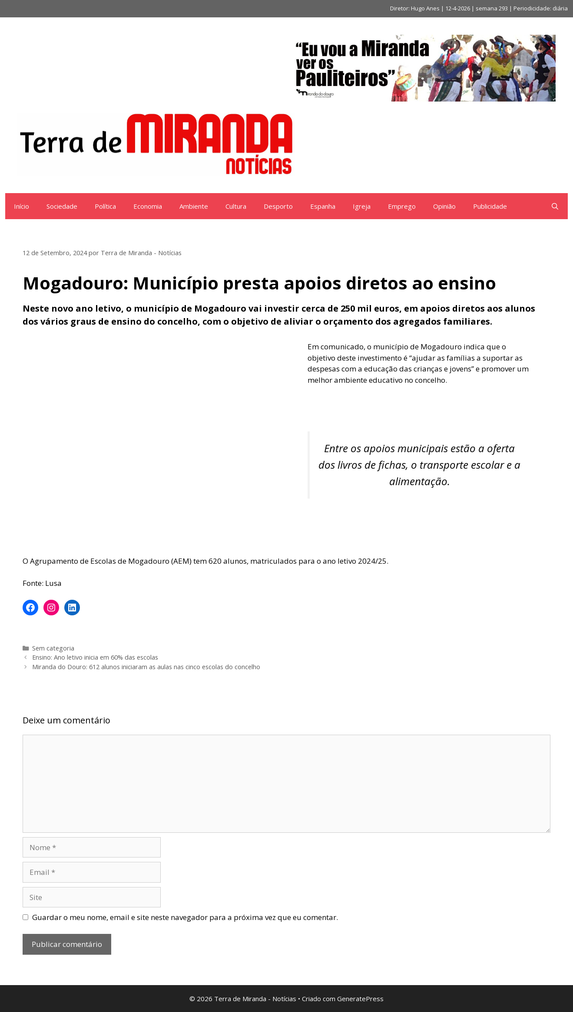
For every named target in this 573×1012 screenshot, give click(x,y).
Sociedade (61, 206)
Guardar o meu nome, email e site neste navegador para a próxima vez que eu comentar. (185, 917)
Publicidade (490, 206)
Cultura (235, 206)
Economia (147, 206)
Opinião (444, 206)
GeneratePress (360, 998)
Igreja (362, 206)
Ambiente (193, 206)
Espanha (322, 206)
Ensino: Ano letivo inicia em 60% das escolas (95, 657)
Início (21, 206)
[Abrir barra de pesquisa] (555, 206)
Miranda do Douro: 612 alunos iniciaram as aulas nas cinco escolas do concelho (146, 667)
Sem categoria (53, 648)
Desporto (278, 206)
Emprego (402, 206)
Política (105, 206)
